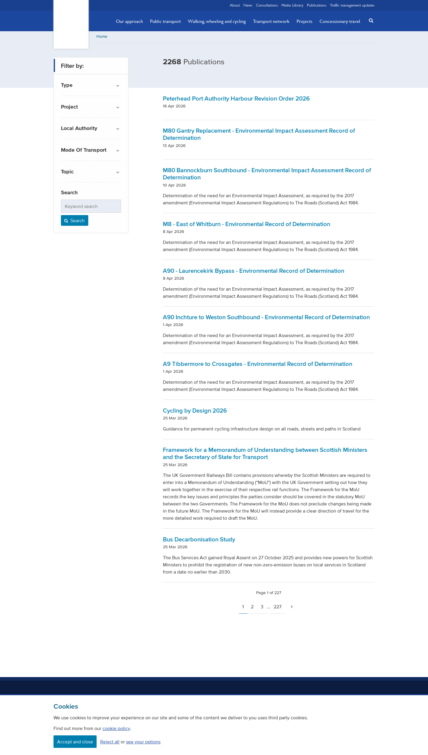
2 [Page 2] (252, 607)
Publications (316, 5)
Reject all (109, 741)
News (247, 5)
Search (74, 221)
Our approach (129, 21)
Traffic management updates (352, 5)
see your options (143, 741)
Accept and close (75, 741)
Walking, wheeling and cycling (217, 21)
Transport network (271, 21)
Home (101, 37)
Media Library (292, 5)
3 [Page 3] (262, 607)
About (235, 5)
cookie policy (116, 728)
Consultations (267, 5)
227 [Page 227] (277, 607)
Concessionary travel (340, 21)
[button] (369, 20)
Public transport (165, 21)
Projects (304, 21)
